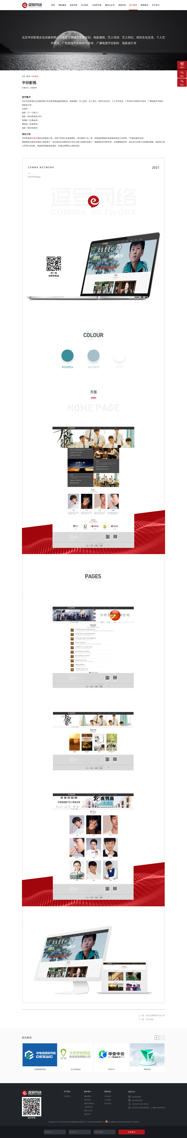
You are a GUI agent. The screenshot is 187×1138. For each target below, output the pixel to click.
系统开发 (122, 5)
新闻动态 (107, 1091)
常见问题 (107, 1103)
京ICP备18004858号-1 (95, 1122)
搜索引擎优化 (89, 1103)
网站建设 (62, 5)
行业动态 (107, 1096)
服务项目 (87, 1091)
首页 (53, 5)
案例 (28, 76)
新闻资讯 (144, 5)
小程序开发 (96, 5)
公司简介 (67, 1096)
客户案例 (133, 5)
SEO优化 (84, 5)
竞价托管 (73, 5)
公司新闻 (107, 1100)
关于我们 (67, 1091)
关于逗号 (155, 5)
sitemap (136, 1122)
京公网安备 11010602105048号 (118, 1122)
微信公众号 (110, 5)
